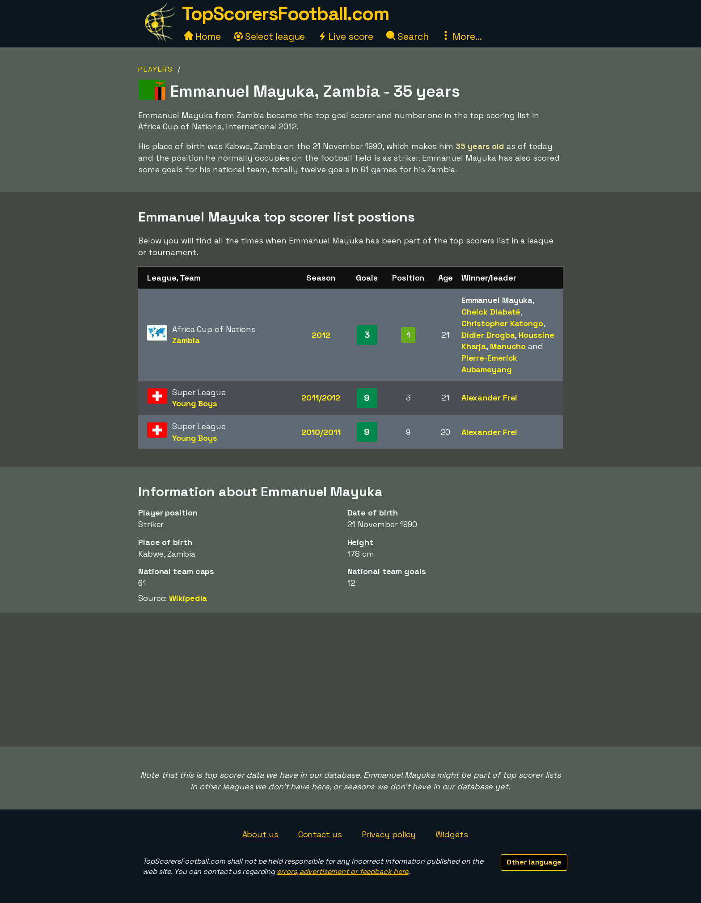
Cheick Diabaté (491, 312)
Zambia (185, 340)
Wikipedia (188, 598)
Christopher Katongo (502, 323)
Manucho (508, 346)
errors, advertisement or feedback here (342, 871)
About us (260, 834)
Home (202, 36)
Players (155, 69)
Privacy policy (389, 834)
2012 (321, 335)
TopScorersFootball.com (285, 14)
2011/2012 (320, 397)
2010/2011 (321, 432)
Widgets (451, 834)
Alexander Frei (489, 397)
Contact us (320, 834)
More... (461, 36)
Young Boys (194, 403)
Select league (269, 36)
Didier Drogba (488, 335)
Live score (345, 36)
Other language (534, 862)
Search (407, 36)
